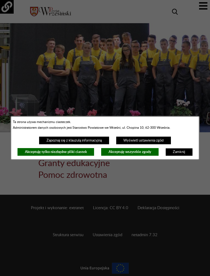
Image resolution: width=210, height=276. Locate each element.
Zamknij (179, 152)
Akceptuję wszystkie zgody (130, 152)
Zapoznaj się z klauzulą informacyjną (74, 140)
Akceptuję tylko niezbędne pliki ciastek (56, 152)
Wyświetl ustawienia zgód (143, 140)
